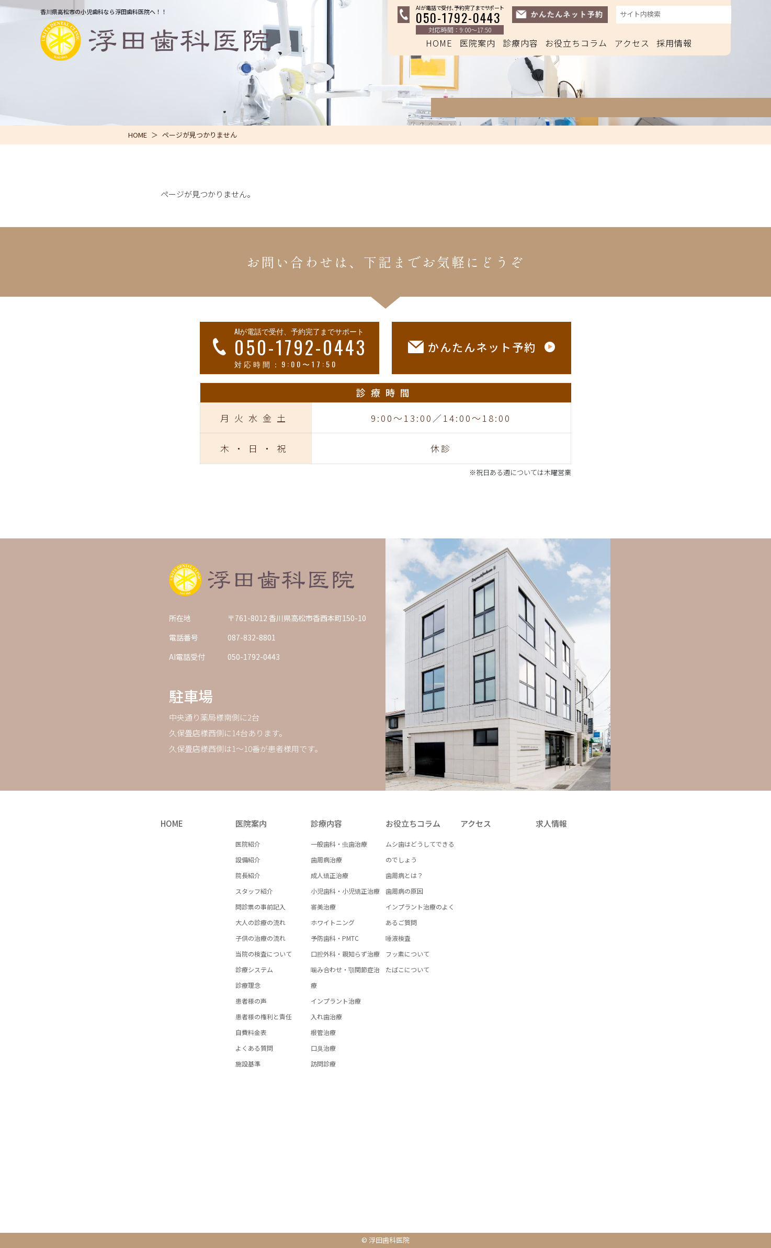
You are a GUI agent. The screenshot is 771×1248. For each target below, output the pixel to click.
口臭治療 (323, 1047)
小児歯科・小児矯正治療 (345, 890)
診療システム (254, 969)
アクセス (632, 43)
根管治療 (323, 1032)
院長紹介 (247, 875)
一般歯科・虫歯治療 (339, 843)
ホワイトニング (333, 922)
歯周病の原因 (404, 890)
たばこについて (407, 969)
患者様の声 (251, 1000)
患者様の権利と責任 (263, 1016)
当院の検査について (263, 953)
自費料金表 (251, 1032)
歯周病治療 (326, 859)
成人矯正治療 (329, 875)
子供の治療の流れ (260, 938)
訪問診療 (323, 1063)
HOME (439, 43)
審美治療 (323, 906)
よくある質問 (254, 1047)
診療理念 (247, 985)
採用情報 (674, 43)
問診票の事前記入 (260, 906)
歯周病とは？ (404, 875)
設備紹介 (247, 859)
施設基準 (247, 1063)
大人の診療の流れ (260, 922)
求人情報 (551, 823)
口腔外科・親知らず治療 (345, 953)
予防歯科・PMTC (335, 938)
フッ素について (407, 953)
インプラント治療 (336, 1000)
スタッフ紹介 (254, 890)
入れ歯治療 (326, 1016)
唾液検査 (398, 938)
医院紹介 (247, 843)
